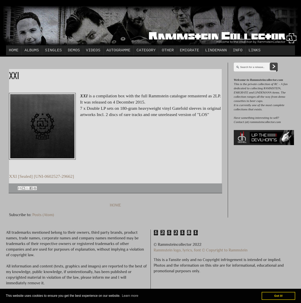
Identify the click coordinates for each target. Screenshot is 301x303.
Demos (74, 50)
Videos (93, 50)
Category (146, 50)
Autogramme (118, 50)
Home (13, 50)
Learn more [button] (130, 295)
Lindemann (216, 50)
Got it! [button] (278, 295)
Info (237, 50)
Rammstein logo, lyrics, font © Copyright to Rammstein (201, 250)
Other (168, 50)
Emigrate (189, 50)
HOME (115, 205)
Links (254, 50)
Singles (53, 50)
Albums (31, 50)
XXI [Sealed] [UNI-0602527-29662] (41, 176)
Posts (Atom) (43, 215)
